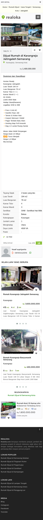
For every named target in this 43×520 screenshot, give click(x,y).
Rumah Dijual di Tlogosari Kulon (13, 461)
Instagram (5, 505)
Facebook (5, 508)
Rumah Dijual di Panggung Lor (13, 490)
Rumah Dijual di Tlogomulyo (12, 465)
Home (5, 7)
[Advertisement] (21, 165)
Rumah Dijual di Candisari (11, 468)
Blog (2, 502)
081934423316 (19, 253)
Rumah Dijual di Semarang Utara (14, 487)
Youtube (4, 512)
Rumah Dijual (14, 7)
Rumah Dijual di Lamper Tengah (14, 483)
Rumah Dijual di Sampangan (12, 472)
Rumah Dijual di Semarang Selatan (15, 458)
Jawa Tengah (26, 7)
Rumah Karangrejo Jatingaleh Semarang (21, 294)
